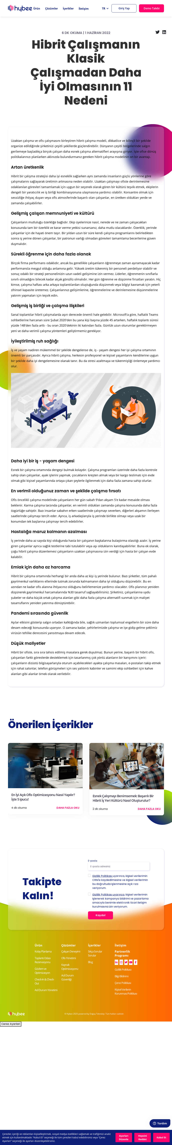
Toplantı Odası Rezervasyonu (42, 960)
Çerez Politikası (123, 983)
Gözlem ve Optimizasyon (42, 971)
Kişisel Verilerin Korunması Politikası (126, 991)
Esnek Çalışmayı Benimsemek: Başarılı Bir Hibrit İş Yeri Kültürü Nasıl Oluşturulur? (123, 798)
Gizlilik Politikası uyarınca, (108, 895)
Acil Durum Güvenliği (67, 977)
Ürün (36, 8)
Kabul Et (161, 1137)
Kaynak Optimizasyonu (69, 967)
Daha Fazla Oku (67, 807)
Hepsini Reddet (142, 1137)
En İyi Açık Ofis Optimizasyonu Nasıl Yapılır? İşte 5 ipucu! (43, 797)
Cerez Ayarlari (10, 1024)
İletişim (84, 8)
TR (104, 8)
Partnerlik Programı (122, 953)
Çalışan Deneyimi (70, 951)
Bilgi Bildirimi (121, 976)
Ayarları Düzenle (123, 1137)
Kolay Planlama (43, 951)
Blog (90, 962)
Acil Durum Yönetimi (46, 990)
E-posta (92, 860)
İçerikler (68, 8)
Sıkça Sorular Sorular (95, 953)
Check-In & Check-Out (44, 981)
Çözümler (51, 8)
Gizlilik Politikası (102, 876)
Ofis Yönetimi (68, 958)
